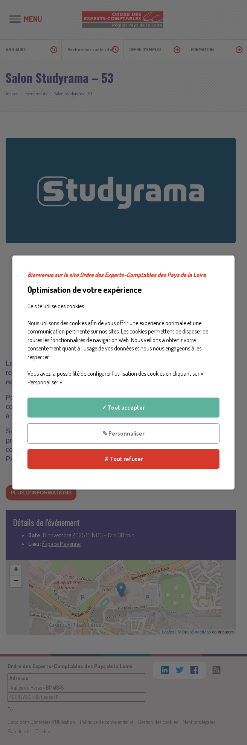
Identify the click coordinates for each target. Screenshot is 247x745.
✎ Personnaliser (123, 433)
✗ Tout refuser (123, 459)
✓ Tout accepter (123, 407)
